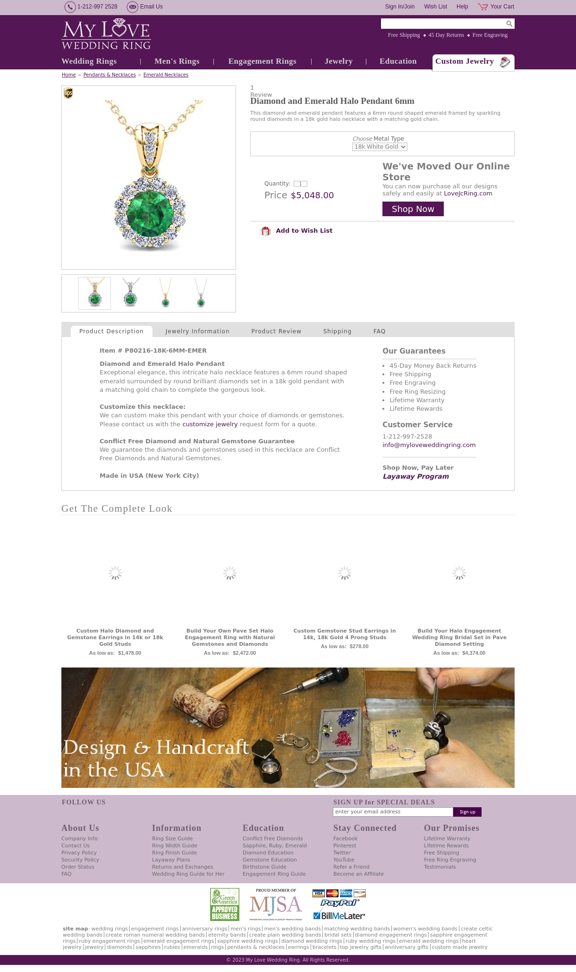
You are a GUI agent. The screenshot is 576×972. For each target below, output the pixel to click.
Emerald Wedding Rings (429, 941)
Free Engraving (490, 35)
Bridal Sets (337, 935)
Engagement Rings (262, 61)
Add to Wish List (296, 230)
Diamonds (119, 947)
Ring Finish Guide (174, 853)
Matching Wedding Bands (357, 929)
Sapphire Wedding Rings (247, 941)
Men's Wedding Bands (292, 929)
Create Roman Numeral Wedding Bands (155, 935)
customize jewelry (209, 424)
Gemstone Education (270, 860)
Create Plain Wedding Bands (285, 935)
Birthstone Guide (265, 867)
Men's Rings (177, 61)
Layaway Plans (171, 860)
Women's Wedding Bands (425, 929)
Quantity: (277, 183)
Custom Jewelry (464, 61)
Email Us (151, 6)
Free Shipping (404, 35)
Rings (217, 947)
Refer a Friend (351, 867)
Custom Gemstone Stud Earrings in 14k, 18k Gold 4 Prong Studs (345, 634)
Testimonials (440, 867)
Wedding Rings (89, 61)
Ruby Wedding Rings (371, 941)
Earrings (298, 947)
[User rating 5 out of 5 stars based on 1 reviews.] (382, 91)
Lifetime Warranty (447, 839)
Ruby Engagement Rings (109, 941)
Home (69, 74)
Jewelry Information (198, 331)
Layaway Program (415, 476)
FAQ (379, 331)
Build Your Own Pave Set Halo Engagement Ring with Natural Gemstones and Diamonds (230, 637)
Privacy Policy (79, 853)
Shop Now (413, 209)
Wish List (435, 6)
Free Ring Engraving (450, 860)
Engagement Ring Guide (274, 874)
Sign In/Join (400, 6)
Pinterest (344, 846)
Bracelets (325, 947)
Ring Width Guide (174, 846)
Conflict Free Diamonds (273, 839)
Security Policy (80, 860)
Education (398, 61)
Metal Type (378, 138)
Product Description (111, 331)
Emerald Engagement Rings (179, 941)
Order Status (77, 867)
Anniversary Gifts (406, 947)
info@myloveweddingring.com (429, 444)
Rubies (172, 947)
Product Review (277, 331)
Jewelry (338, 61)
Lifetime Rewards (446, 846)
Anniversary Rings (205, 929)
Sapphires (148, 947)
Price (276, 195)
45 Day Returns (446, 35)
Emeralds (196, 947)
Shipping (337, 331)
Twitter (342, 853)
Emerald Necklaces (166, 74)
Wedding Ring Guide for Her (188, 874)
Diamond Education (268, 853)
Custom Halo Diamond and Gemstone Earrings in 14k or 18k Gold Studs (115, 637)
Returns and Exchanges (182, 867)
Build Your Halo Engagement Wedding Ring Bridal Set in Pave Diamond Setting (459, 637)
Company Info (79, 839)
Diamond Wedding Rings (311, 941)
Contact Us (75, 846)
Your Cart (502, 6)
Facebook (345, 839)
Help (462, 6)
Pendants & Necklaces (110, 74)
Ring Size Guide (172, 839)
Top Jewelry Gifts (360, 947)
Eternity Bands (227, 935)
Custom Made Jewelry (460, 947)
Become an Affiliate (358, 874)
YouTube (344, 860)
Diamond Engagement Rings (391, 935)
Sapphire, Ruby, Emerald (275, 846)
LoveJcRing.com (468, 193)
